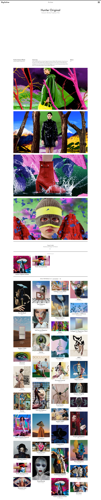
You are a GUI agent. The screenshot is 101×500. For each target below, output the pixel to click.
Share (70, 61)
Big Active (5, 2)
